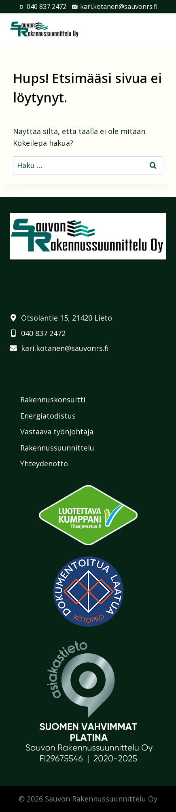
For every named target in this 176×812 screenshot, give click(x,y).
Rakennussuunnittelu (57, 448)
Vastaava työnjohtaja (56, 431)
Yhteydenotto (44, 463)
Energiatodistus (48, 416)
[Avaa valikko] (158, 29)
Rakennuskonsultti (52, 399)
